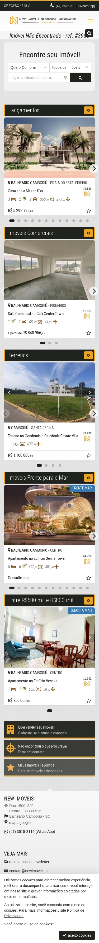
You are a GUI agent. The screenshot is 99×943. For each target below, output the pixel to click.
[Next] (88, 148)
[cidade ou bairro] (39, 77)
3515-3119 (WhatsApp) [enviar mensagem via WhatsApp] (75, 6)
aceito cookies (77, 935)
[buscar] (80, 77)
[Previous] (11, 148)
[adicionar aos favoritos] (89, 211)
